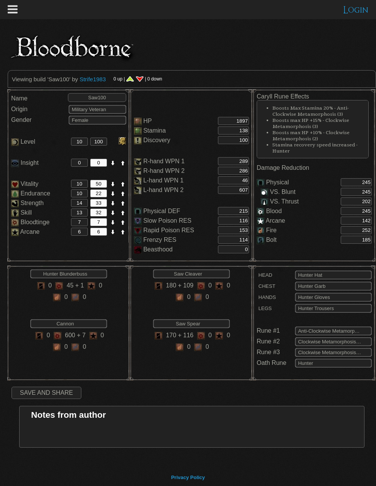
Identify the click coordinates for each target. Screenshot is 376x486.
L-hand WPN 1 (163, 180)
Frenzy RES (159, 239)
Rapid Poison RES (168, 230)
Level (23, 141)
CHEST (266, 286)
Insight (25, 162)
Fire (271, 230)
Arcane (25, 231)
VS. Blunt (278, 192)
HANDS (266, 297)
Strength (27, 203)
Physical (277, 182)
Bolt (271, 239)
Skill (21, 212)
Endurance (30, 193)
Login (355, 10)
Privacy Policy (188, 477)
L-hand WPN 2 (163, 190)
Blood (274, 211)
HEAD (264, 275)
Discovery (156, 140)
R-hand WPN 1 (164, 161)
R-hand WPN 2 (164, 170)
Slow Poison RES (167, 220)
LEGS (264, 308)
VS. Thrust (280, 201)
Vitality (24, 184)
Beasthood (158, 249)
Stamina (154, 130)
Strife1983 (92, 79)
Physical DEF (161, 211)
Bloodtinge (30, 222)
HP (147, 121)
